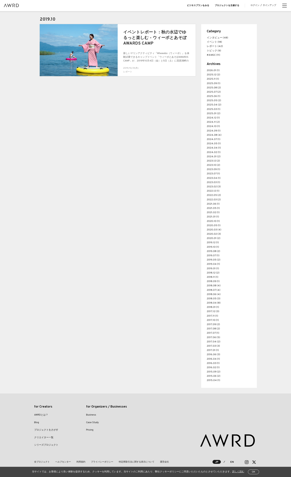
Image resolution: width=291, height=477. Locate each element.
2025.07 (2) (214, 92)
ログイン (255, 5)
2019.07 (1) (213, 255)
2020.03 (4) (214, 229)
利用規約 (80, 461)
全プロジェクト (42, 461)
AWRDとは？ (41, 414)
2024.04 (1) (214, 147)
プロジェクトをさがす (46, 430)
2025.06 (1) (213, 96)
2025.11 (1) (213, 79)
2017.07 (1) (213, 333)
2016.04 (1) (213, 359)
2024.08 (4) (214, 135)
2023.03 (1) (213, 182)
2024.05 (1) (214, 143)
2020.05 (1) (213, 225)
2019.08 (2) (213, 251)
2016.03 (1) (213, 363)
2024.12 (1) (213, 117)
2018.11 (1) (212, 277)
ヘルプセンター (63, 461)
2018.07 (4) (213, 290)
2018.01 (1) (213, 307)
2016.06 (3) (213, 354)
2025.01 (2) (213, 113)
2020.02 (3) (214, 234)
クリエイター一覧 (43, 437)
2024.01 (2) (213, 156)
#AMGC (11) (213, 55)
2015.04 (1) (213, 380)
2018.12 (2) (213, 272)
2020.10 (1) (213, 221)
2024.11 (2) (213, 122)
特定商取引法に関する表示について (136, 461)
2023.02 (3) (214, 186)
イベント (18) (214, 42)
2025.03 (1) (213, 109)
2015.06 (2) (213, 376)
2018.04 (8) (213, 303)
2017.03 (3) (213, 346)
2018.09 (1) (213, 281)
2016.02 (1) (213, 367)
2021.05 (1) (213, 208)
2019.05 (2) (213, 259)
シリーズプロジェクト (46, 445)
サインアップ (269, 5)
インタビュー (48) (217, 37)
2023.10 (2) (213, 165)
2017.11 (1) (212, 316)
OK (253, 472)
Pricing (89, 430)
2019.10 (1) (213, 247)
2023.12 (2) (213, 160)
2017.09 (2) (213, 324)
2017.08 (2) (213, 328)
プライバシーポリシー (102, 461)
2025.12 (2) (213, 74)
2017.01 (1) (213, 350)
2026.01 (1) (213, 70)
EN (232, 462)
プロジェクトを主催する (227, 5)
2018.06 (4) (213, 294)
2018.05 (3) (213, 298)
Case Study (92, 422)
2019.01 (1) (213, 268)
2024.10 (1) (213, 126)
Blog (36, 422)
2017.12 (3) (213, 311)
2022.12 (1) (213, 191)
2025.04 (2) (214, 104)
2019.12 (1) (213, 242)
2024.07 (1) (213, 139)
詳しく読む (238, 471)
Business (91, 414)
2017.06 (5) (213, 337)
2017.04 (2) (213, 341)
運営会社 (164, 461)
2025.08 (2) (214, 87)
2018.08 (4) (213, 285)
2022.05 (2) (214, 195)
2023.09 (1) (213, 169)
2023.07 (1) (213, 173)
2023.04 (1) (213, 178)
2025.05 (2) (214, 100)
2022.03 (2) (214, 199)
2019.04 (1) (213, 264)
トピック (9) (214, 50)
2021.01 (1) (213, 216)
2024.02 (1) (213, 152)
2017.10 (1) (213, 320)
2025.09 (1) (213, 83)
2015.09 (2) (213, 371)
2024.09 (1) (213, 130)
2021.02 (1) (213, 212)
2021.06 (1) (213, 204)
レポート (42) (215, 46)
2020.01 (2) (213, 238)
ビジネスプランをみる (198, 5)
